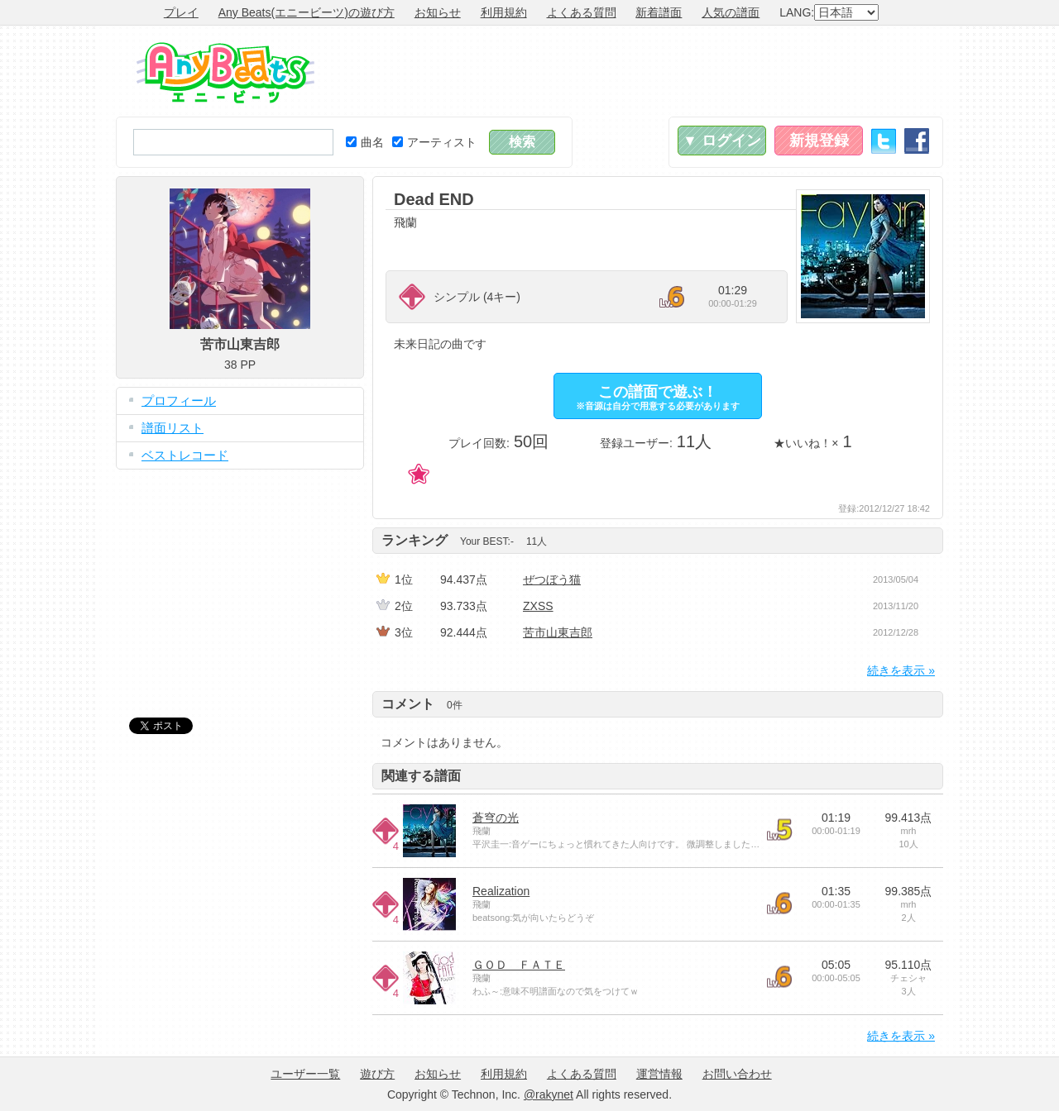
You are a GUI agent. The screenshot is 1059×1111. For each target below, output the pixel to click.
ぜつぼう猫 (552, 579)
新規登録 (819, 140)
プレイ (181, 12)
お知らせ (437, 12)
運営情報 (659, 1073)
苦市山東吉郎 (557, 632)
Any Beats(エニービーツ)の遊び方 (306, 12)
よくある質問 (581, 12)
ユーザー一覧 (305, 1073)
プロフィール (178, 400)
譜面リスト (172, 428)
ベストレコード (184, 455)
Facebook (916, 141)
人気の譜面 (731, 12)
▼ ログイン (722, 140)
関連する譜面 (421, 776)
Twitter (883, 141)
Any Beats (225, 72)
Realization (501, 891)
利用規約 (504, 12)
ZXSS (538, 606)
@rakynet (548, 1094)
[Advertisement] (642, 71)
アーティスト (434, 142)
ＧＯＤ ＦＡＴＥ (518, 964)
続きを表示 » (901, 670)
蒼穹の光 (495, 817)
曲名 (365, 142)
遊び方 (377, 1073)
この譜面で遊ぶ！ (658, 397)
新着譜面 (658, 12)
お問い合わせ (737, 1073)
